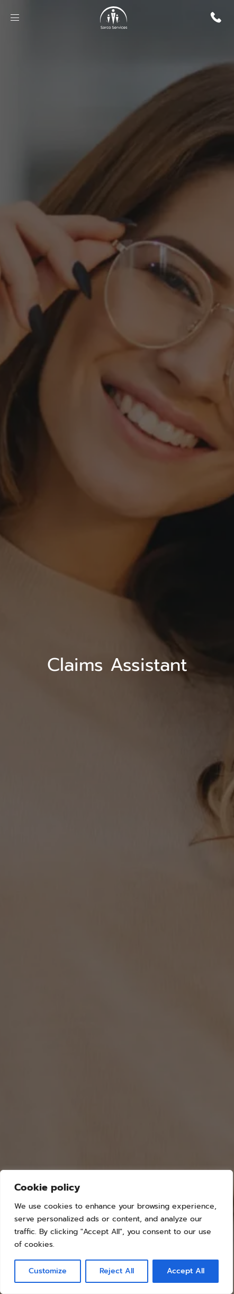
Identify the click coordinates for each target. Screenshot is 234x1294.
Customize (48, 1270)
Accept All (185, 1270)
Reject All (117, 1270)
